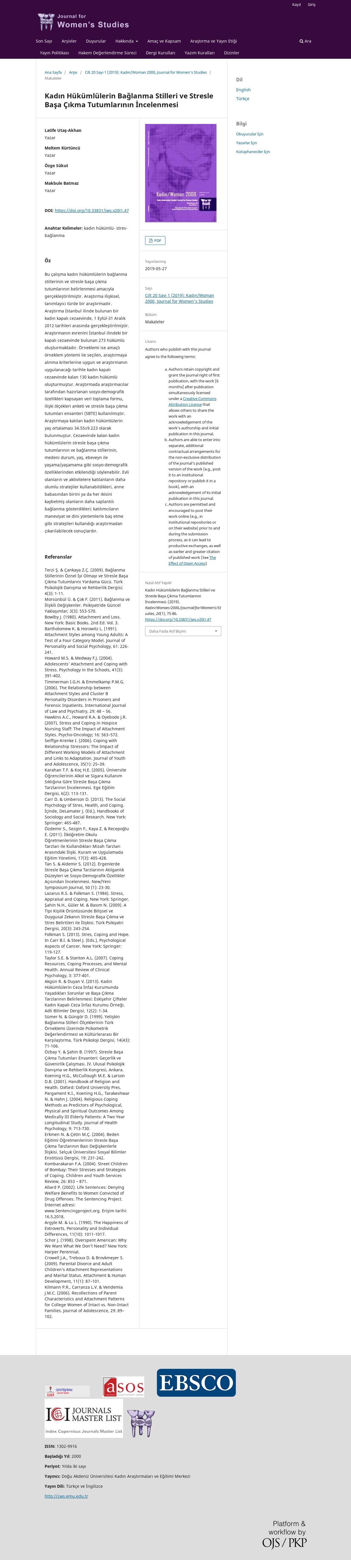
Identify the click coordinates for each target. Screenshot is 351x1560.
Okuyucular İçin (249, 134)
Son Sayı (44, 41)
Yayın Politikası (54, 53)
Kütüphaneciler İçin (253, 151)
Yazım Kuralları (200, 53)
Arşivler (69, 41)
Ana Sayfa (53, 72)
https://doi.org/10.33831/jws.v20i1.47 (92, 210)
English (243, 90)
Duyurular (96, 41)
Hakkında (125, 41)
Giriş (311, 4)
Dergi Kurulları (160, 53)
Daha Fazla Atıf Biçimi (167, 631)
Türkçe (242, 98)
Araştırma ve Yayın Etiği (213, 41)
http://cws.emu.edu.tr (66, 1496)
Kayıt (296, 4)
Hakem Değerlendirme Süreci (107, 53)
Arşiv (73, 72)
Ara (305, 41)
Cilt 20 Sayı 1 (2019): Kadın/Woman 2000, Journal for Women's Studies (146, 72)
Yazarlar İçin (246, 142)
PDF (157, 240)
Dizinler (231, 53)
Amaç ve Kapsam (164, 41)
